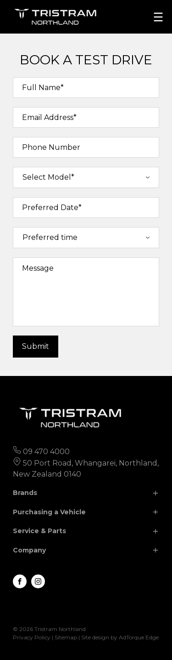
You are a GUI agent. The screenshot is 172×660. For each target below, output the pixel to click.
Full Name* (43, 87)
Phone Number (51, 147)
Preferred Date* (52, 207)
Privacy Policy (31, 637)
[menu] (158, 17)
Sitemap (66, 637)
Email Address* (49, 117)
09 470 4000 (46, 451)
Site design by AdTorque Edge (120, 637)
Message (38, 268)
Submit (35, 346)
